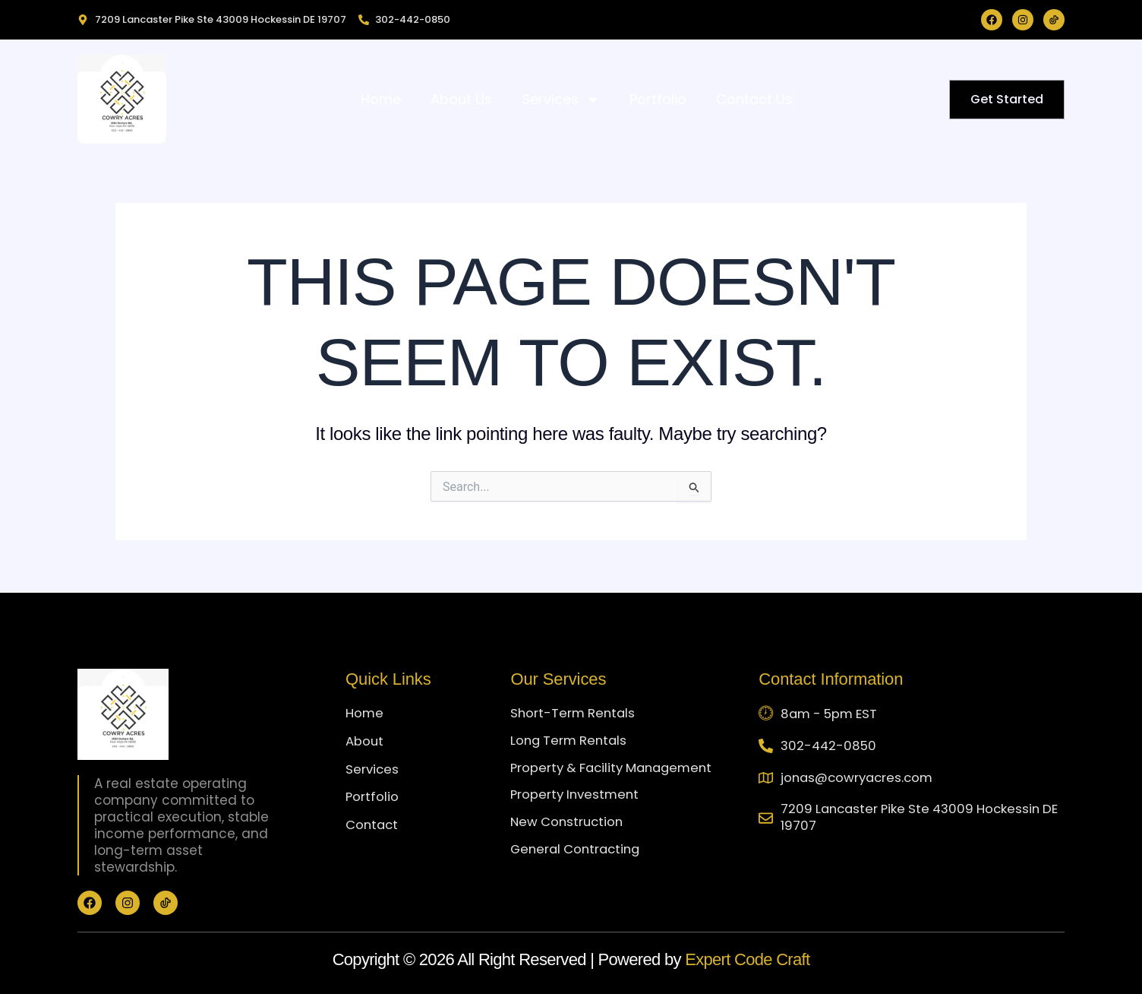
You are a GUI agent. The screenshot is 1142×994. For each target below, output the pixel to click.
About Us (461, 99)
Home (381, 99)
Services (561, 99)
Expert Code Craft (747, 959)
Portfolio (657, 99)
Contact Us (754, 99)
